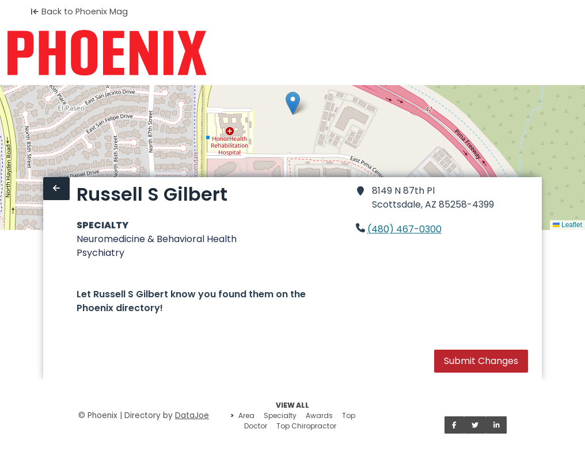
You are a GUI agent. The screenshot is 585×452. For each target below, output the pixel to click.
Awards (319, 415)
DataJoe (192, 415)
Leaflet (567, 225)
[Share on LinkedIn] (496, 425)
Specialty (280, 415)
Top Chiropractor (306, 426)
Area (246, 415)
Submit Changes (481, 360)
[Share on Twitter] (475, 425)
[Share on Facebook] (454, 425)
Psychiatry (100, 252)
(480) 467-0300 (404, 229)
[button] (293, 103)
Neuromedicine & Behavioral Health (157, 239)
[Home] (107, 53)
